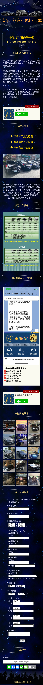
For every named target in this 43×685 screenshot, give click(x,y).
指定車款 (14, 573)
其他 (12, 566)
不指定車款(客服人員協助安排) (23, 578)
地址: (10, 603)
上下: (10, 601)
